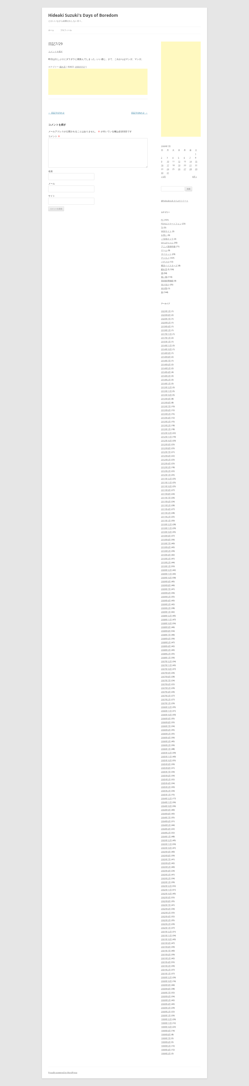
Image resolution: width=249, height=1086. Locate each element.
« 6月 (163, 176)
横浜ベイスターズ (169, 265)
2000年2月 (166, 1011)
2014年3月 (166, 375)
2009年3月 (166, 604)
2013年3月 (166, 421)
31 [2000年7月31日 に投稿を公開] (168, 172)
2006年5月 (166, 733)
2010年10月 (166, 532)
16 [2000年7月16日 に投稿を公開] (162, 165)
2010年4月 (166, 554)
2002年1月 (166, 927)
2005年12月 (166, 752)
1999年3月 (166, 1053)
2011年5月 (166, 505)
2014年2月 (166, 379)
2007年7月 (166, 680)
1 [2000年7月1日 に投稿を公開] (195, 153)
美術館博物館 (167, 280)
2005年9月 (166, 764)
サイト (51, 195)
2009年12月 (166, 570)
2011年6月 (166, 501)
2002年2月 (166, 924)
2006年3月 (166, 741)
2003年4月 (166, 870)
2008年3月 (166, 650)
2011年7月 (166, 497)
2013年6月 (166, 410)
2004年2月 (166, 832)
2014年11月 (166, 345)
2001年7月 (166, 950)
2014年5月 (166, 368)
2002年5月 (166, 912)
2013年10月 (166, 395)
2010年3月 (166, 558)
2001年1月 (166, 973)
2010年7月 (166, 543)
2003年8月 (166, 855)
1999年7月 (166, 1038)
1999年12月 (166, 1019)
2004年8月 (166, 813)
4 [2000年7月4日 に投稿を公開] (172, 157)
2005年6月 (166, 775)
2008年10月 (166, 623)
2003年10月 (166, 847)
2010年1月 (166, 566)
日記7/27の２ (56, 112)
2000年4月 (166, 1004)
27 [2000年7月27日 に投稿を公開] (185, 169)
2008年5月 (166, 642)
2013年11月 (166, 391)
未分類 (164, 288)
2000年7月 (166, 992)
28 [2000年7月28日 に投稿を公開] (190, 169)
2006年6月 (166, 729)
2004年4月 (166, 828)
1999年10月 (166, 1026)
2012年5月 (166, 459)
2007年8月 (166, 676)
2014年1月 (166, 383)
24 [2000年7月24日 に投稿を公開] (168, 169)
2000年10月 (166, 981)
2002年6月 (166, 908)
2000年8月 (166, 988)
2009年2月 (166, 608)
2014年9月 (166, 353)
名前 (50, 171)
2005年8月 (166, 768)
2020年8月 (166, 315)
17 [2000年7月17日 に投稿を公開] (168, 165)
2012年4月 (166, 463)
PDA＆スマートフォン (171, 223)
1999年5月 (166, 1045)
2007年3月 (166, 695)
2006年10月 (166, 714)
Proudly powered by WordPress (62, 1072)
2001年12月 (166, 931)
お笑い (164, 235)
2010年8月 (166, 539)
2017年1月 (166, 337)
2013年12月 (166, 387)
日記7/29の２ (139, 112)
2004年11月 (166, 802)
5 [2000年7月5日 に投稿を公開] (178, 157)
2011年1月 (166, 520)
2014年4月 (166, 372)
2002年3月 (166, 920)
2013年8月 (166, 402)
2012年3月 (166, 467)
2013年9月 (166, 398)
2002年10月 (166, 893)
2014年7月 (166, 360)
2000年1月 (166, 1015)
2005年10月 (166, 760)
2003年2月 (166, 878)
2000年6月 (166, 996)
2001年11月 (166, 935)
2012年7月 (166, 452)
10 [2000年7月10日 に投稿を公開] (168, 161)
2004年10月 (166, 806)
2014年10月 (166, 349)
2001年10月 (166, 939)
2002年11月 (166, 889)
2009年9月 (166, 581)
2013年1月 (166, 429)
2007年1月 (166, 703)
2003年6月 (166, 863)
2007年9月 (166, 672)
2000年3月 (166, 1007)
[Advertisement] (98, 82)
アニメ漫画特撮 (168, 246)
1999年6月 (166, 1042)
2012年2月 (166, 471)
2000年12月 (166, 977)
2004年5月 (166, 825)
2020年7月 (166, 318)
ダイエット (166, 254)
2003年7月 (166, 859)
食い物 (164, 277)
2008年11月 (166, 619)
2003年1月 (166, 882)
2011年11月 (166, 482)
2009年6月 (166, 592)
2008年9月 (166, 627)
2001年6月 (166, 954)
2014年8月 (166, 356)
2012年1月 (166, 474)
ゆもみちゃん (167, 242)
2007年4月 (166, 691)
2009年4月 (166, 600)
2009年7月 (166, 589)
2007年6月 (166, 684)
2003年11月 (166, 844)
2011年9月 (166, 490)
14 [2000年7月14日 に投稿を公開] (190, 161)
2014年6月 (166, 364)
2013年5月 (166, 414)
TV (162, 227)
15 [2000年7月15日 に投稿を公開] (196, 161)
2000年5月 (166, 1000)
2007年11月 (166, 665)
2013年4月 (166, 417)
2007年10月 (166, 669)
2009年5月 (166, 596)
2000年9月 (166, 985)
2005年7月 (166, 771)
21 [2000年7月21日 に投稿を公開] (190, 165)
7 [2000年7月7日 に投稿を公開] (190, 157)
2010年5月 (166, 551)
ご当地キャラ (167, 238)
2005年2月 (166, 790)
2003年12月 (166, 840)
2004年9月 (166, 809)
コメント (54, 136)
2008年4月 (166, 646)
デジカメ (165, 257)
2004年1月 (166, 836)
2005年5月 (166, 779)
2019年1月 (166, 330)
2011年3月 (166, 513)
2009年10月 (166, 577)
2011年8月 (166, 493)
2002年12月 (166, 886)
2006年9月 (166, 718)
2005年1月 (166, 794)
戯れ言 (63, 66)
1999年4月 (166, 1049)
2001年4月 (166, 962)
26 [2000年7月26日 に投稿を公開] (179, 169)
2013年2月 (166, 425)
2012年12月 (166, 433)
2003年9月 (166, 851)
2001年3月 (166, 966)
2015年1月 (166, 341)
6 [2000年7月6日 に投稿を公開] (184, 157)
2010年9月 (166, 535)
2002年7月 (166, 905)
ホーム (51, 30)
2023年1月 (166, 311)
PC (162, 219)
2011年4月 (166, 509)
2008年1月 (166, 657)
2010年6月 (166, 547)
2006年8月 (166, 722)
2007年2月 (166, 699)
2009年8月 (166, 585)
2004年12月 (166, 798)
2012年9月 (166, 444)
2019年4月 (166, 326)
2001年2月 (166, 969)
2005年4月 (166, 783)
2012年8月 (166, 448)
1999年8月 (166, 1034)
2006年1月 (166, 749)
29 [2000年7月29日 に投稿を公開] (196, 169)
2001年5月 (166, 958)
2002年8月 (166, 901)
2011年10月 (166, 486)
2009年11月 (166, 573)
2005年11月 (166, 756)
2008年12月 (166, 615)
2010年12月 (166, 524)
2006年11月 (166, 710)
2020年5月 (166, 322)
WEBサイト (166, 231)
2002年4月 (166, 916)
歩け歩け (165, 284)
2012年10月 (166, 440)
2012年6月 (166, 455)
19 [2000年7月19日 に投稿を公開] (179, 165)
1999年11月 (166, 1023)
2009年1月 (166, 611)
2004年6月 (166, 821)
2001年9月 (166, 943)
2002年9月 (166, 897)
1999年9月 (166, 1030)
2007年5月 (166, 688)
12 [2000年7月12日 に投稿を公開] (179, 161)
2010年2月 (166, 562)
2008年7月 (166, 634)
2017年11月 (166, 334)
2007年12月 (166, 661)
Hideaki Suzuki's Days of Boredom (83, 15)
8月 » (194, 176)
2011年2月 (166, 516)
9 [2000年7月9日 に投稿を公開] (161, 161)
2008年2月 (166, 653)
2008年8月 (166, 631)
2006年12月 (166, 707)
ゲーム (164, 250)
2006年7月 (166, 726)
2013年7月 (166, 406)
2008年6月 (166, 638)
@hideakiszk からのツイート (174, 200)
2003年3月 (166, 874)
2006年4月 (166, 737)
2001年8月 (166, 946)
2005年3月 (166, 787)
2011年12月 (166, 478)
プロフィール (66, 30)
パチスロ (165, 261)
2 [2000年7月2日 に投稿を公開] (161, 157)
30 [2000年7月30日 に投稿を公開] (162, 172)
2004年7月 (166, 817)
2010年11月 (166, 528)
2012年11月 (166, 436)
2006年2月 (166, 745)
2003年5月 (166, 867)
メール (51, 183)
